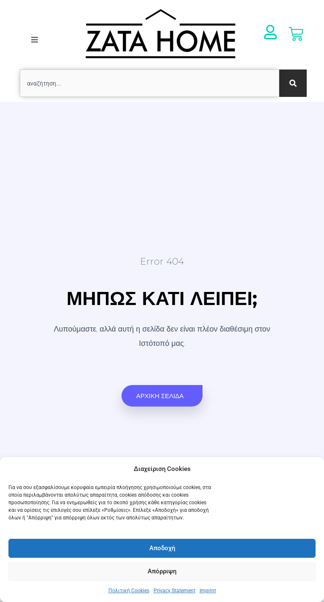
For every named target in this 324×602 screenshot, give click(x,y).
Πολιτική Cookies (128, 591)
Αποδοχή (162, 548)
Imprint (208, 591)
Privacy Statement (174, 591)
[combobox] (149, 83)
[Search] (293, 83)
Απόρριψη (162, 571)
